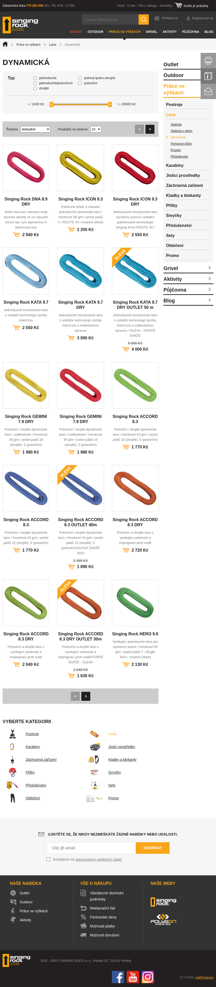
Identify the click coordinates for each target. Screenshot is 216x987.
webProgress (204, 977)
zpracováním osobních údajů (99, 859)
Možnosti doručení (104, 935)
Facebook (118, 977)
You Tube (133, 977)
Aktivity (170, 32)
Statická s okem (181, 131)
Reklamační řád (102, 908)
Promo (102, 798)
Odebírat (152, 848)
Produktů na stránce (73, 129)
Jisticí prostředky (110, 746)
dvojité (44, 88)
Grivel (151, 32)
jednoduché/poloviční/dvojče (56, 83)
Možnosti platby (102, 926)
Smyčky (103, 772)
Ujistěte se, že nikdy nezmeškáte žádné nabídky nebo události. (113, 834)
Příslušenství (24, 785)
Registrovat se (202, 18)
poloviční (90, 83)
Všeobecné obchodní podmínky (107, 896)
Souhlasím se (87, 859)
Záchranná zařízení (30, 759)
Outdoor (95, 32)
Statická (176, 124)
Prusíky (176, 150)
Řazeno (12, 129)
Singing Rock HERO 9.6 (135, 634)
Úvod (120, 5)
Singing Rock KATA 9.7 (26, 302)
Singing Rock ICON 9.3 (80, 199)
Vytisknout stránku (208, 60)
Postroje (21, 734)
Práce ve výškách (124, 32)
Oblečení (21, 798)
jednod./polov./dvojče (99, 78)
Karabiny (21, 746)
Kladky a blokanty (110, 759)
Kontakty (166, 5)
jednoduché (47, 78)
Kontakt (208, 91)
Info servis (208, 76)
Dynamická (178, 137)
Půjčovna (190, 32)
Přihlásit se (170, 18)
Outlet (76, 32)
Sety (100, 785)
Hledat (144, 19)
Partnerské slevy (103, 917)
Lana (52, 44)
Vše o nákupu (147, 5)
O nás (131, 5)
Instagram (148, 977)
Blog (208, 32)
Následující (149, 129)
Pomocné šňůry (181, 144)
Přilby (19, 772)
